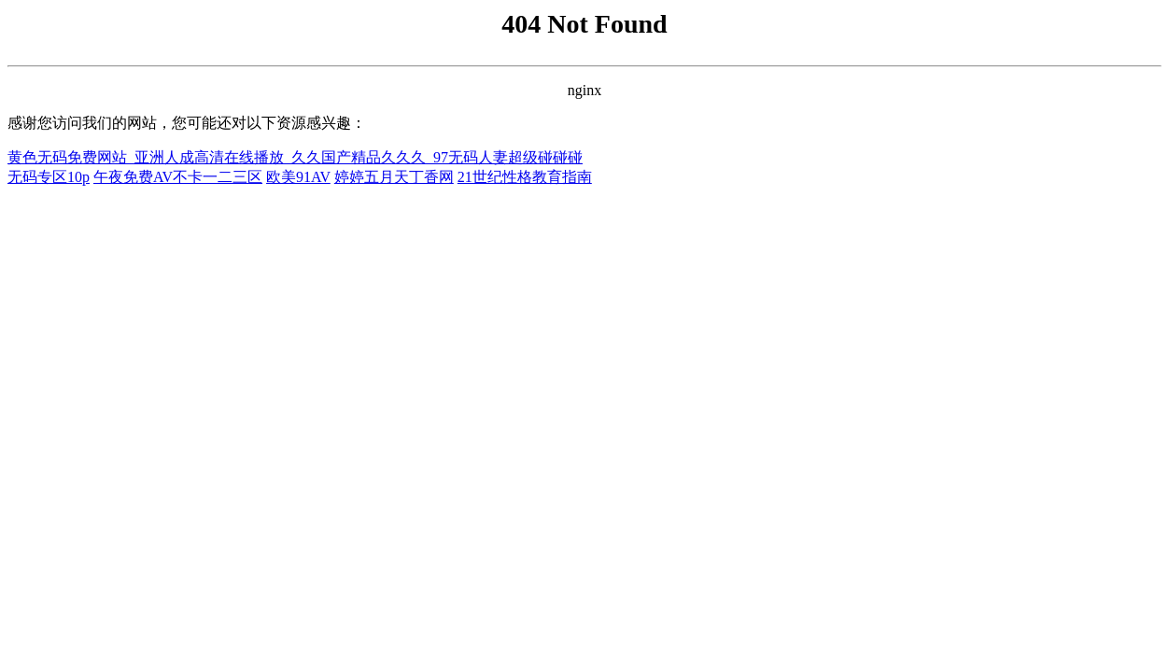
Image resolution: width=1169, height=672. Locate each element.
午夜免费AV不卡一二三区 (177, 177)
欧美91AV (298, 177)
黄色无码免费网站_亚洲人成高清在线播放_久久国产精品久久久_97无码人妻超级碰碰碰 (295, 157)
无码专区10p (48, 177)
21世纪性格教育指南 (525, 177)
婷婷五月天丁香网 (394, 177)
